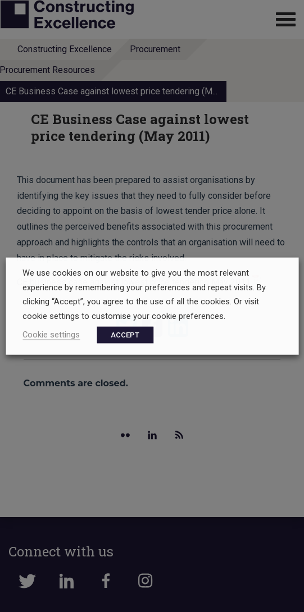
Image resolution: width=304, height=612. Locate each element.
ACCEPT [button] (125, 334)
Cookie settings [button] (51, 334)
